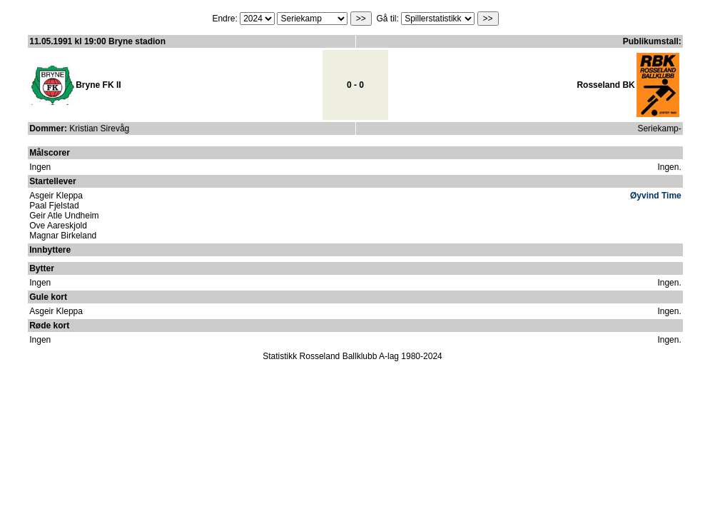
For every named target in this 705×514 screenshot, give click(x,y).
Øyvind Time (655, 196)
